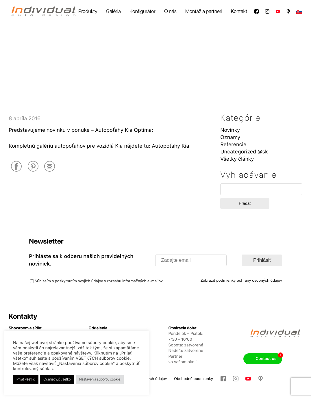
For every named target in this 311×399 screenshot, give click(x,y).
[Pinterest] (33, 167)
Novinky (230, 130)
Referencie (233, 145)
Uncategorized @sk (244, 152)
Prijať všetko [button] (25, 379)
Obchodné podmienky (193, 379)
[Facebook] (16, 167)
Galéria (113, 11)
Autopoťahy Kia (170, 146)
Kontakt (239, 11)
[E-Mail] (49, 167)
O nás (170, 11)
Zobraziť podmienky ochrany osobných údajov (241, 281)
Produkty (87, 11)
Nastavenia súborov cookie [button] (99, 379)
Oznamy (230, 137)
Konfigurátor (142, 11)
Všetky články (237, 159)
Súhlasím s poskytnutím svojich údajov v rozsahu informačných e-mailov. (99, 281)
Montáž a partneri (203, 11)
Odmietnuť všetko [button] (57, 379)
